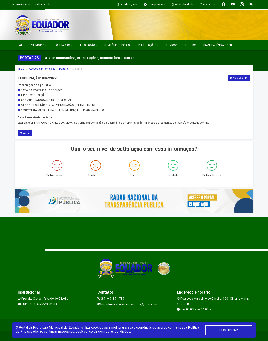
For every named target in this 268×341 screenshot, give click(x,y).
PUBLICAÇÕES (148, 45)
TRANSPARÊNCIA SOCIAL (218, 45)
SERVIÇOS (171, 45)
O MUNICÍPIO (37, 45)
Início (21, 68)
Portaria (64, 68)
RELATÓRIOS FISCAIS (118, 45)
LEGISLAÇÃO (88, 45)
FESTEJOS (190, 45)
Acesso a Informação (42, 68)
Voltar (25, 133)
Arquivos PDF (239, 78)
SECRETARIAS (62, 45)
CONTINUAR (228, 330)
